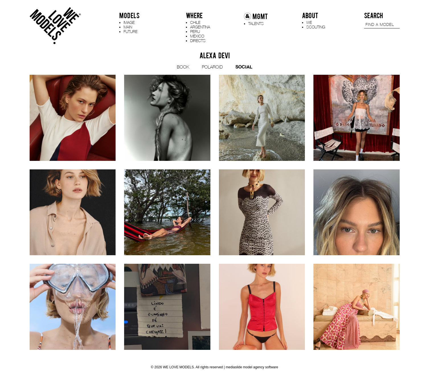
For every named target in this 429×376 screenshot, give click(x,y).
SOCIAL (243, 66)
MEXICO (197, 36)
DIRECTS (198, 40)
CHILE (195, 22)
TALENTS (256, 23)
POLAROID (212, 66)
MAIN (128, 26)
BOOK (183, 66)
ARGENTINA (200, 26)
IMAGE (129, 22)
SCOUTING (315, 26)
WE (309, 22)
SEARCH (373, 15)
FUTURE (130, 31)
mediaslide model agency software (252, 367)
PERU (195, 31)
